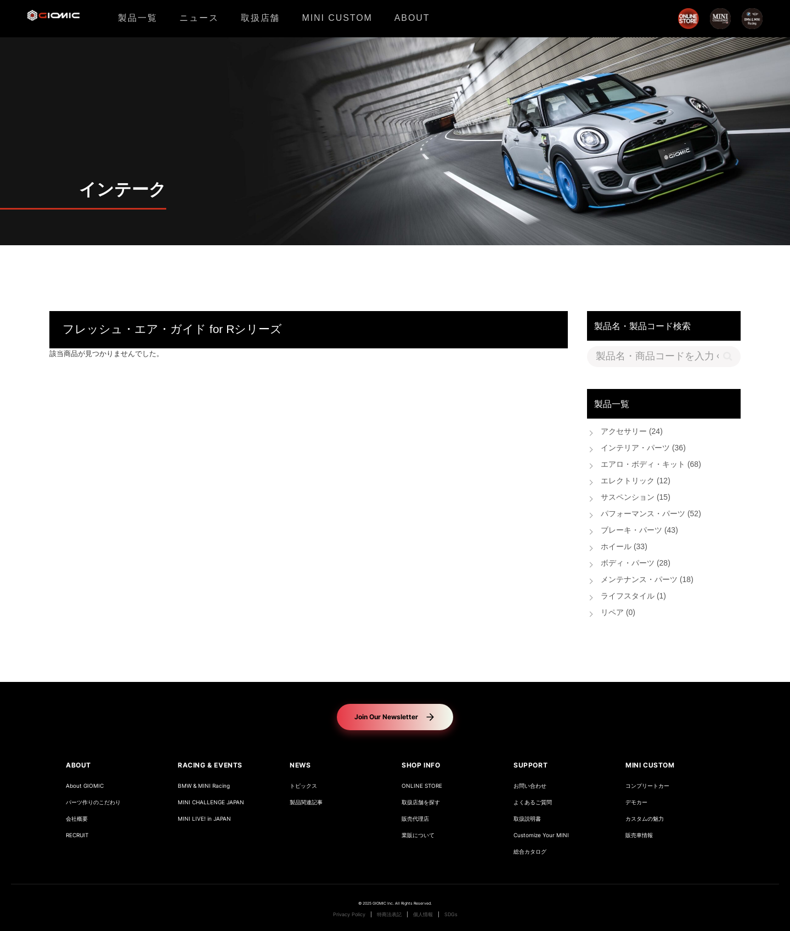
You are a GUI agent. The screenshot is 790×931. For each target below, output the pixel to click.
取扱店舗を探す (421, 802)
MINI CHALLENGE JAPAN (211, 802)
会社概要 (77, 819)
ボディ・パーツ (635, 564)
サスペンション (635, 498)
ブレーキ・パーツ (639, 531)
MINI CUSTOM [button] (650, 765)
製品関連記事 (306, 802)
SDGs (451, 914)
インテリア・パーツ (643, 448)
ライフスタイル (633, 597)
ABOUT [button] (78, 765)
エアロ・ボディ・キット (651, 465)
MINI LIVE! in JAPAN (204, 819)
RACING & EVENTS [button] (210, 765)
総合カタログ (530, 852)
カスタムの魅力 (644, 819)
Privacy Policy (349, 914)
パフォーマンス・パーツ (651, 514)
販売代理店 (415, 819)
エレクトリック (635, 481)
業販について (418, 835)
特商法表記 (389, 914)
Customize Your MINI (541, 835)
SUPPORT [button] (531, 765)
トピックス (303, 786)
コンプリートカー (647, 786)
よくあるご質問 (533, 802)
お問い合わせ (530, 786)
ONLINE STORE (422, 786)
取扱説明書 (527, 819)
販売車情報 (639, 835)
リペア (618, 613)
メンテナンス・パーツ (647, 580)
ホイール (624, 547)
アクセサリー (632, 432)
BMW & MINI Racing (204, 786)
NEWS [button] (300, 765)
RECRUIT (77, 835)
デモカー (636, 802)
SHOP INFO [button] (421, 765)
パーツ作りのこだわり (93, 802)
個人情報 (423, 914)
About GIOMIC (85, 786)
